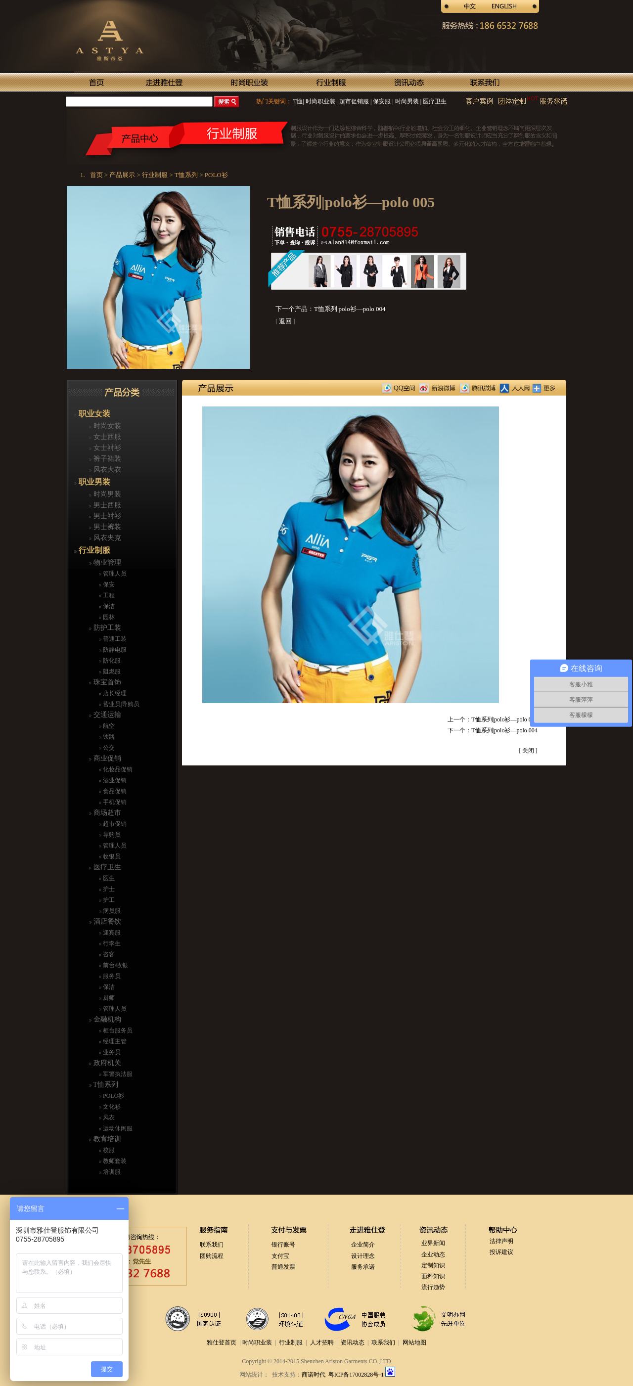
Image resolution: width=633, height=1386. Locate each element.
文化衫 (111, 1106)
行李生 (111, 943)
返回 (285, 321)
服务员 (111, 976)
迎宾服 (111, 932)
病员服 (111, 910)
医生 (108, 878)
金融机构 (106, 1019)
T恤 (298, 101)
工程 (108, 595)
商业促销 (106, 758)
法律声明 (501, 1241)
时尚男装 (406, 101)
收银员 (111, 856)
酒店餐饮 (106, 921)
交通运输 (106, 714)
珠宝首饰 (106, 682)
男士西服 (106, 505)
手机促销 (114, 802)
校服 (108, 1150)
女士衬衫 (106, 447)
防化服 (111, 660)
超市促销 (114, 823)
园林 (108, 617)
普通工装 (114, 638)
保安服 (381, 101)
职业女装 (93, 413)
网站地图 (414, 1342)
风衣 (108, 1117)
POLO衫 (112, 1095)
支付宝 (280, 1255)
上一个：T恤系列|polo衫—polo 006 (492, 719)
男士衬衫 (106, 516)
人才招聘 (322, 1342)
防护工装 (106, 627)
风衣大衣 (106, 469)
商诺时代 (313, 1374)
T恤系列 (104, 1084)
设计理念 (363, 1255)
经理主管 (114, 1041)
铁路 (108, 736)
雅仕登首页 (221, 1342)
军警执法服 (117, 1074)
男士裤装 (106, 527)
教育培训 (106, 1139)
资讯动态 (352, 1342)
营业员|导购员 (120, 704)
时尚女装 (106, 426)
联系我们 (212, 1244)
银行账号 (283, 1244)
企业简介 (363, 1244)
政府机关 (106, 1063)
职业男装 (93, 482)
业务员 (111, 1052)
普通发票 (283, 1266)
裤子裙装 (106, 458)
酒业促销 (114, 780)
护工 (108, 899)
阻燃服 (111, 671)
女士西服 (106, 437)
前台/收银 (114, 965)
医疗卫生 (434, 101)
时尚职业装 (320, 101)
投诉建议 (501, 1252)
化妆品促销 (117, 769)
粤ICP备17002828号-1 (357, 1374)
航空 (108, 725)
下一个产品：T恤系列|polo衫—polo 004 (330, 309)
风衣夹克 (106, 537)
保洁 (108, 606)
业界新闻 (433, 1243)
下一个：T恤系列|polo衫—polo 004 (492, 730)
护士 (108, 889)
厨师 (108, 997)
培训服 (111, 1171)
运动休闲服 (117, 1128)
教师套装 (114, 1161)
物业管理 (106, 562)
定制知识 (433, 1265)
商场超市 (106, 812)
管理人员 (114, 573)
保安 (108, 584)
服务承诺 (363, 1266)
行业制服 (93, 550)
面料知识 (433, 1276)
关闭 (528, 750)
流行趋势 (433, 1287)
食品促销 (114, 791)
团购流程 (212, 1255)
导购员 (111, 834)
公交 (108, 747)
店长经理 (114, 693)
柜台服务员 (117, 1030)
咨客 (108, 954)
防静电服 (114, 649)
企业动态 (433, 1254)
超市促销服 (353, 101)
